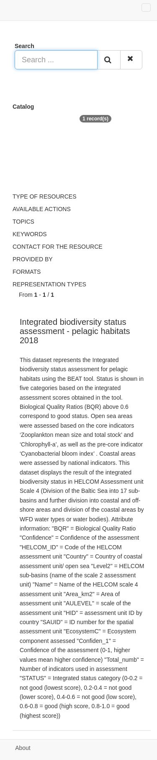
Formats (27, 271)
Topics (23, 221)
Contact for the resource (58, 246)
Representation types (49, 284)
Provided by (33, 259)
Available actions (42, 209)
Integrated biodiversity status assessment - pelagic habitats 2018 (75, 331)
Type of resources (44, 196)
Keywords (30, 234)
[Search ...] (56, 59)
